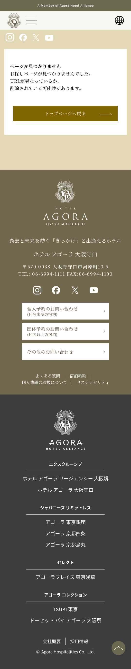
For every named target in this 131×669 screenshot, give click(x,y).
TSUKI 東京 (65, 609)
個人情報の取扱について (44, 382)
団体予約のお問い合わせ (52, 331)
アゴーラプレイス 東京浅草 (65, 576)
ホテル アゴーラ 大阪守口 (65, 489)
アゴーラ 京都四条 (65, 533)
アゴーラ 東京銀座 (65, 521)
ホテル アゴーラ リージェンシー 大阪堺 (65, 478)
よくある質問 (47, 376)
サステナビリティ (93, 382)
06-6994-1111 (47, 274)
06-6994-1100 (96, 274)
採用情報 (79, 641)
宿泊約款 (78, 376)
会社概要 (52, 641)
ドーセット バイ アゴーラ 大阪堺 (66, 620)
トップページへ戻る (65, 113)
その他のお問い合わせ (50, 351)
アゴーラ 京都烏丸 (65, 544)
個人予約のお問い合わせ (52, 311)
